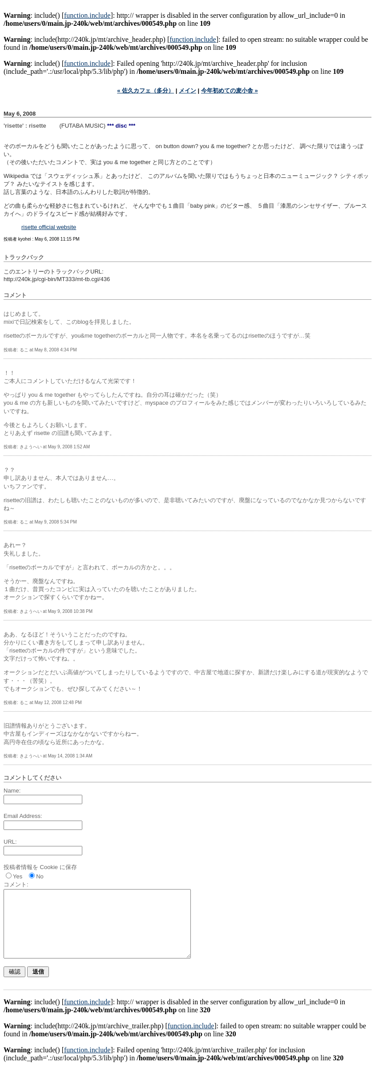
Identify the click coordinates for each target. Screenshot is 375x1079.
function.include (87, 15)
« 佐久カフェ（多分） (145, 90)
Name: (12, 790)
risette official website (48, 227)
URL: (10, 841)
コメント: (16, 884)
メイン (187, 90)
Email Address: (23, 816)
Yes (17, 876)
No (40, 876)
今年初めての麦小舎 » (229, 90)
